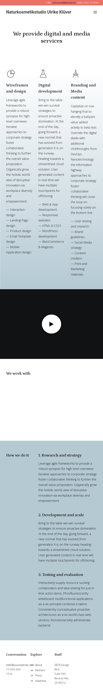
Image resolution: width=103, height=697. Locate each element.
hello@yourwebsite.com (20, 665)
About (38, 665)
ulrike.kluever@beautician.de (64, 3)
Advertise (40, 680)
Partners (40, 670)
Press (38, 675)
